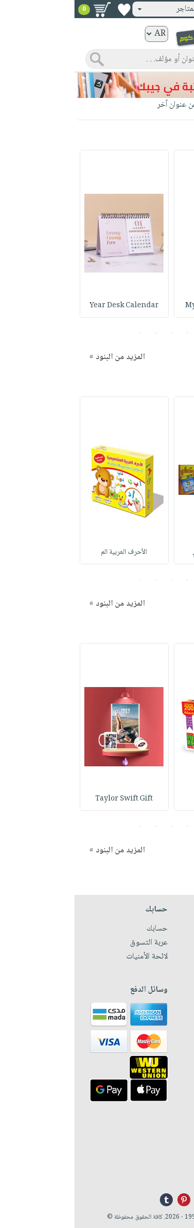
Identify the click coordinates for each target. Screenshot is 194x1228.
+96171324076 (164, 1160)
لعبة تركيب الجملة (144, 799)
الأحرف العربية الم (50, 552)
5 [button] (66, 333)
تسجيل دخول (159, 9)
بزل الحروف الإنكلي (144, 552)
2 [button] (112, 333)
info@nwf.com (163, 1172)
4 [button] (81, 333)
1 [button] (128, 333)
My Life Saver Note (144, 305)
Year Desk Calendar (49, 305)
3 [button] (97, 333)
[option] (143, 234)
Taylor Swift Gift (50, 799)
